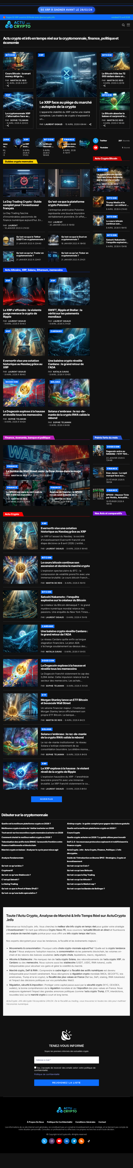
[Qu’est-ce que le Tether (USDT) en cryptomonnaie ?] (8, 240)
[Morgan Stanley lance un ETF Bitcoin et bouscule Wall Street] (20, 707)
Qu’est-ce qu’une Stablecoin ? (16, 875)
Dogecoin (12, 382)
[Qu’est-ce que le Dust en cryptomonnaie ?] (53, 240)
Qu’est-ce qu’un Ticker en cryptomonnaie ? (74, 254)
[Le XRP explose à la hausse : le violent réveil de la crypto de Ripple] (20, 776)
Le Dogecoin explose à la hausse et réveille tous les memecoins (24, 413)
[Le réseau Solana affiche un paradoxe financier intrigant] (18, 143)
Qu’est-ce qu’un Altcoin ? (79, 879)
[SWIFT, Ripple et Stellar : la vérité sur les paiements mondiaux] (69, 291)
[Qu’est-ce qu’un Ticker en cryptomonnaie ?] (53, 256)
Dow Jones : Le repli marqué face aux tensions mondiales (116, 475)
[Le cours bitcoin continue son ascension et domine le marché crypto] (98, 220)
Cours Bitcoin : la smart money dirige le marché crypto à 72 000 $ (18, 77)
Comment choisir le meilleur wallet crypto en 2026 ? (27, 837)
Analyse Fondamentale (13, 858)
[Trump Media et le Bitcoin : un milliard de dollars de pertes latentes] (98, 201)
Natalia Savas (61, 372)
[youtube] (111, 147)
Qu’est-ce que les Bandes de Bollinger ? (86, 888)
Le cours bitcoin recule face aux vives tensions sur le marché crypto (110, 177)
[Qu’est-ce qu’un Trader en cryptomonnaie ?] (8, 256)
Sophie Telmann (19, 120)
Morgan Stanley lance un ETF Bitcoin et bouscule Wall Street (64, 701)
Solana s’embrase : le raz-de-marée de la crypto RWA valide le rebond (69, 415)
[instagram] (52, 1141)
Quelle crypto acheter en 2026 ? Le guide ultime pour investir (96, 837)
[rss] (81, 1141)
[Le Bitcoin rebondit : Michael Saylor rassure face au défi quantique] (62, 143)
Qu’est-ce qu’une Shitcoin (79, 870)
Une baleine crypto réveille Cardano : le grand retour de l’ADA (66, 364)
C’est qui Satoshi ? (10, 879)
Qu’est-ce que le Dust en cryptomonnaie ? (74, 238)
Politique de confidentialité (46, 1074)
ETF (44, 695)
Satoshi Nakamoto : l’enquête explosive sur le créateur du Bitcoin (116, 243)
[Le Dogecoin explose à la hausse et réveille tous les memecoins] (24, 393)
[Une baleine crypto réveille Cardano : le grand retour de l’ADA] (69, 342)
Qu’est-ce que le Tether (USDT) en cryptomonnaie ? (30, 238)
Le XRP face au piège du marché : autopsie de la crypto (66, 104)
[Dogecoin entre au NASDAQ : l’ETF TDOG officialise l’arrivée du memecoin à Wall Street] (98, 450)
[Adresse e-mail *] (66, 1060)
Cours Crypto (73, 832)
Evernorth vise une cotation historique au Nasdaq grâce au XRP (22, 364)
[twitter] (111, 140)
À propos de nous (35, 1122)
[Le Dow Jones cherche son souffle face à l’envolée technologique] (84, 143)
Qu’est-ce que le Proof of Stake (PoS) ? (20, 888)
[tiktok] (89, 1141)
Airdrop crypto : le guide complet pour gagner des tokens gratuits (98, 823)
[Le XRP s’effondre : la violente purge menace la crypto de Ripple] (24, 291)
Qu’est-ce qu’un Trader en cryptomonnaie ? (30, 254)
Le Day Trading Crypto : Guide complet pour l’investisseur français (22, 205)
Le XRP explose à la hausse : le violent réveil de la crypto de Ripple (65, 770)
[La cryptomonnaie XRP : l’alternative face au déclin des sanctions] (18, 101)
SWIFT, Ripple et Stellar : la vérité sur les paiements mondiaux (65, 313)
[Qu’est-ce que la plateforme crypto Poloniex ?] (69, 183)
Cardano (56, 331)
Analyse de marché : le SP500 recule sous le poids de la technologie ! (66, 495)
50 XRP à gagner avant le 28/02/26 (66, 9)
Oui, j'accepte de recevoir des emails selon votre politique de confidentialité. (65, 1069)
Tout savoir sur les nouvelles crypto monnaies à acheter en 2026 (32, 832)
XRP (41, 55)
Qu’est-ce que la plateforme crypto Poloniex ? (66, 203)
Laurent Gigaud (53, 124)
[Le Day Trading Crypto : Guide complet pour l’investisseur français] (24, 183)
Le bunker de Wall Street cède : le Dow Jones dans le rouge (43, 471)
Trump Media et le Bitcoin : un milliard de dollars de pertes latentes (117, 206)
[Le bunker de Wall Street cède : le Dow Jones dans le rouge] (46, 462)
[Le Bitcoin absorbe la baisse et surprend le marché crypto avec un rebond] (115, 101)
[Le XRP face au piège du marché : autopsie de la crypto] (66, 74)
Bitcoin (10, 55)
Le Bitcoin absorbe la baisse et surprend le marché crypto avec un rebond (114, 117)
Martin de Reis (18, 80)
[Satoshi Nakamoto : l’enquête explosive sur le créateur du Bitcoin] (98, 239)
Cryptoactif (7, 870)
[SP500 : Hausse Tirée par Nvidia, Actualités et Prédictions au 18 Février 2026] (98, 494)
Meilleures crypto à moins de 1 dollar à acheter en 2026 (28, 828)
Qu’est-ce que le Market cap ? (81, 884)
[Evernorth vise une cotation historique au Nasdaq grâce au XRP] (24, 342)
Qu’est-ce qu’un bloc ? (12, 866)
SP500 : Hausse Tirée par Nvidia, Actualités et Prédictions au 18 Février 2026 (117, 498)
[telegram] (74, 1141)
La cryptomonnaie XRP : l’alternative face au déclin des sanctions (17, 116)
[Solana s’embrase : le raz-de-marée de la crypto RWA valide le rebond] (69, 393)
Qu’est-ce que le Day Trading (81, 875)
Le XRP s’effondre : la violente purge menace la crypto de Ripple (22, 313)
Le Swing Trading (10, 884)
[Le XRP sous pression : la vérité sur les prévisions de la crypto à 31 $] (40, 143)
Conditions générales (85, 1122)
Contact (102, 1122)
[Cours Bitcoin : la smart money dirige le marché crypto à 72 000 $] (18, 61)
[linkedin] (67, 1141)
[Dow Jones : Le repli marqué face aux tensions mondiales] (98, 472)
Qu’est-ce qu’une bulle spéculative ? (19, 893)
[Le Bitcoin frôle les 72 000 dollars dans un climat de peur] (115, 61)
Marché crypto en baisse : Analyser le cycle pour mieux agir (30, 850)
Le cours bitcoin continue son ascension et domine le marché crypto (117, 225)
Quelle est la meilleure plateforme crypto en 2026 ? (26, 823)
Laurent (13, 225)
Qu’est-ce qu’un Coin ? (78, 866)
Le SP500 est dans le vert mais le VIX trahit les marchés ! (24, 493)
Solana (55, 382)
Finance (69, 139)
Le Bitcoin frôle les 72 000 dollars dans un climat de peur (113, 76)
